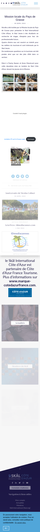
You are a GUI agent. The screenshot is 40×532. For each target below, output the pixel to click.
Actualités (20, 503)
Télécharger (30, 140)
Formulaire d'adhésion (20, 488)
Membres (20, 505)
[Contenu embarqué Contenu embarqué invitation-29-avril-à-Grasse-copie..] (20, 114)
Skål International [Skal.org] (20, 508)
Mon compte (20, 500)
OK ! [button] (6, 528)
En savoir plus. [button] (20, 523)
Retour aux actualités (20, 191)
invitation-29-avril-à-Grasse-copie (14, 140)
